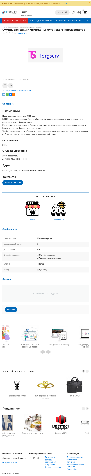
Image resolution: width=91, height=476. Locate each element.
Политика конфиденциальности (76, 463)
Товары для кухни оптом (45, 433)
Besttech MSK (74, 433)
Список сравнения (53, 467)
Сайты (32, 210)
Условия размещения (50, 461)
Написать (22, 33)
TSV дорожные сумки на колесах (45, 397)
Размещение (58, 210)
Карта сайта (71, 469)
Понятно (65, 3)
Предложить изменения (18, 91)
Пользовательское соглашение (74, 458)
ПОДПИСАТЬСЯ (9, 463)
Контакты (70, 467)
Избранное (50, 465)
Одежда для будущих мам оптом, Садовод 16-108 (16, 434)
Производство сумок (17, 396)
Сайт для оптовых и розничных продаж (45, 346)
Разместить (50, 457)
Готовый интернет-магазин (17, 346)
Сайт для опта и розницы (74, 345)
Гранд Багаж (74, 396)
